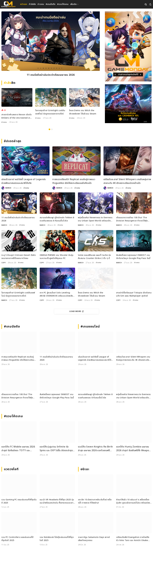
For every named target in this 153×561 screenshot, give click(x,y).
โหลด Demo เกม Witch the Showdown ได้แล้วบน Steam (82, 112)
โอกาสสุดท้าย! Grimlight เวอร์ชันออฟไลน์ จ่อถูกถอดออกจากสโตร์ (50, 112)
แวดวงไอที (11, 469)
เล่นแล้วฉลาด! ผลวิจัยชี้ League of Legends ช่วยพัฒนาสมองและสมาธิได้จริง (23, 181)
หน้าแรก (23, 4)
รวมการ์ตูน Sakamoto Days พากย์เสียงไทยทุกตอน (94, 539)
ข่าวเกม (41, 4)
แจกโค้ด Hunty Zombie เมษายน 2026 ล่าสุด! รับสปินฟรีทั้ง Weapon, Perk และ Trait (133, 448)
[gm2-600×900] (128, 46)
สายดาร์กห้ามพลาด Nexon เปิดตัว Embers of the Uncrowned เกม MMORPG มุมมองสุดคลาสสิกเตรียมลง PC (16, 116)
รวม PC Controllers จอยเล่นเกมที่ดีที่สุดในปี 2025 (17, 539)
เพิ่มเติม (73, 4)
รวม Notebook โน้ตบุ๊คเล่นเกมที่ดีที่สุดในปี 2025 (57, 539)
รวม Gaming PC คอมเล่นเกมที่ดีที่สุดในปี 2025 (19, 501)
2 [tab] (52, 129)
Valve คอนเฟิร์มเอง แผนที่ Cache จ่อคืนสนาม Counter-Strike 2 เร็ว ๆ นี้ (94, 257)
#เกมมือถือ (50, 4)
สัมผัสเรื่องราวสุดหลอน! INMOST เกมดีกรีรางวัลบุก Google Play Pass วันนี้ (133, 257)
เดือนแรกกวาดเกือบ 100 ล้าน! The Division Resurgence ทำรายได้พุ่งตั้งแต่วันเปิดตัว (132, 219)
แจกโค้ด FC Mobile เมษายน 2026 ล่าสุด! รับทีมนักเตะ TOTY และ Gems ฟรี (18, 448)
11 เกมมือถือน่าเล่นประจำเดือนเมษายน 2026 (50, 75)
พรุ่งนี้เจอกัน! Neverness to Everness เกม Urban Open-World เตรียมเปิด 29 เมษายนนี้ (95, 219)
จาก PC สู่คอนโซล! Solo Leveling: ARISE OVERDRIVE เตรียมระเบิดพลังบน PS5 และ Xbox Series (56, 294)
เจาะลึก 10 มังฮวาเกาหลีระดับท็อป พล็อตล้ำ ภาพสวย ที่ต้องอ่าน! (95, 501)
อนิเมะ (84, 469)
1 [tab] (49, 129)
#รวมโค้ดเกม (63, 4)
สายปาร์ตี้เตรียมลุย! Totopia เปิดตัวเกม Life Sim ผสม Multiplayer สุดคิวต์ (134, 294)
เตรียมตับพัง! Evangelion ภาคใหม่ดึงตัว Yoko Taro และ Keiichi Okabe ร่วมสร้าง (132, 539)
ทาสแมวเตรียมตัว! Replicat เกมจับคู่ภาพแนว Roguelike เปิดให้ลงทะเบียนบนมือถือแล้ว (73, 181)
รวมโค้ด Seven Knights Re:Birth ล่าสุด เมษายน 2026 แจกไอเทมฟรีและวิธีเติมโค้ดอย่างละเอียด (95, 448)
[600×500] (128, 103)
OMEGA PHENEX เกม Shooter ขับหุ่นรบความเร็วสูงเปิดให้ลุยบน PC (56, 257)
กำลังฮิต (32, 4)
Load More (76, 311)
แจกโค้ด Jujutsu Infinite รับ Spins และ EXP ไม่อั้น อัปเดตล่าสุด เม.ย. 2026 (56, 448)
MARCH (8, 188)
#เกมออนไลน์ (90, 326)
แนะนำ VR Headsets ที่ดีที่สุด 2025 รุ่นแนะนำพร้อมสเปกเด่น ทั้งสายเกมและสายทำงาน (57, 501)
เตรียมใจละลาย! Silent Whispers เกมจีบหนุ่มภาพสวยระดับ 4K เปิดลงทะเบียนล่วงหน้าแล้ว (127, 181)
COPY (3, 262)
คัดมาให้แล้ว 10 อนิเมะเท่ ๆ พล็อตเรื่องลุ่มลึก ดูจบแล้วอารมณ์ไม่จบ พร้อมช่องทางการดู (133, 501)
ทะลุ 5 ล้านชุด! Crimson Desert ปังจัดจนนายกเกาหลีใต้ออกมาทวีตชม (18, 257)
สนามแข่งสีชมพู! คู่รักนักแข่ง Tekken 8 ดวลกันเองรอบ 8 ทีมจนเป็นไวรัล (57, 219)
